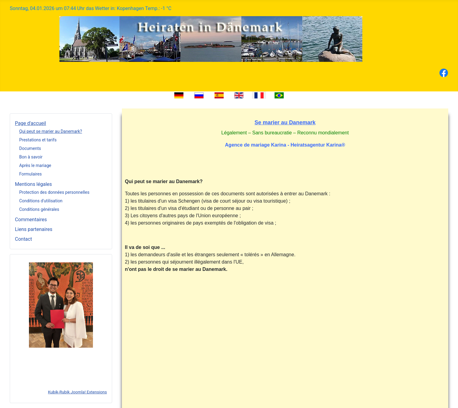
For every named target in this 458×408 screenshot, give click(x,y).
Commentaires (31, 219)
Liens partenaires (33, 229)
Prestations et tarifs (38, 139)
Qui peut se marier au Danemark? (50, 131)
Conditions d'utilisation (40, 200)
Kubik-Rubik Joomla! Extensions (77, 391)
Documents (30, 148)
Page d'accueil (30, 123)
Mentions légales (33, 184)
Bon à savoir (31, 156)
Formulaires (30, 174)
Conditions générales (39, 209)
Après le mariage (35, 165)
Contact (23, 239)
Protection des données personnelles (54, 192)
